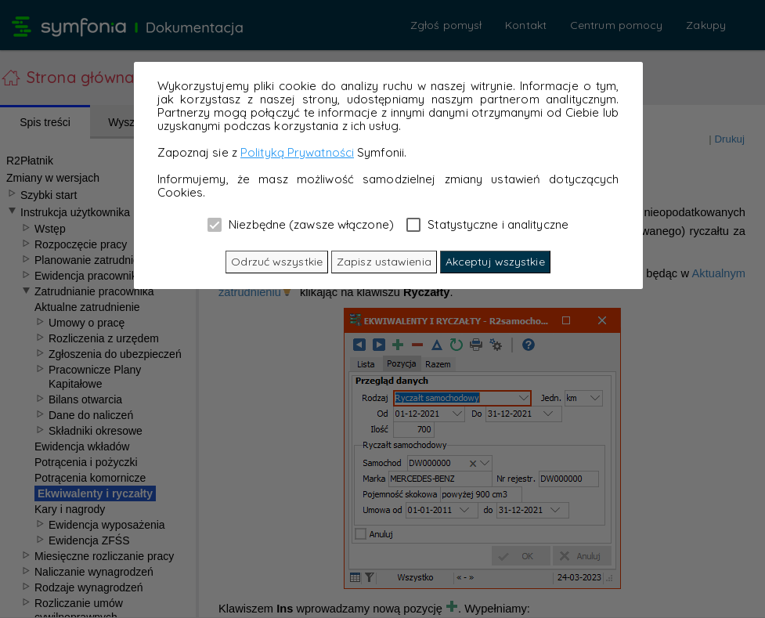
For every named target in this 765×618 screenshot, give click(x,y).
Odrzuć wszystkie (277, 262)
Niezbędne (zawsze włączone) (300, 224)
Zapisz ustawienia (384, 262)
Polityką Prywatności (297, 152)
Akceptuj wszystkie (495, 262)
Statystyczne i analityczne (487, 224)
